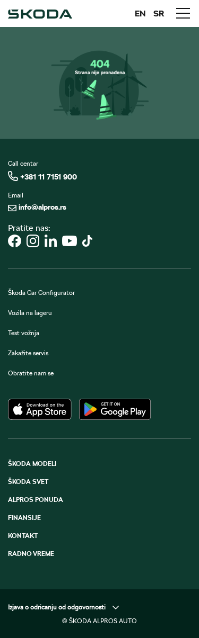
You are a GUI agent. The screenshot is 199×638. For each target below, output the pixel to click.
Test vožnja (23, 333)
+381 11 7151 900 (42, 176)
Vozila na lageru (30, 313)
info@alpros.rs (37, 207)
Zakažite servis (28, 353)
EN (140, 13)
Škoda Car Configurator (41, 292)
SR (159, 13)
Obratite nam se (31, 373)
